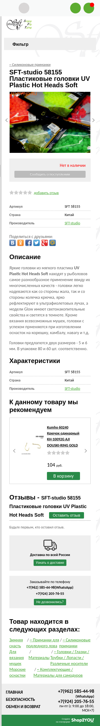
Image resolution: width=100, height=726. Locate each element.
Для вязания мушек (16, 657)
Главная (14, 692)
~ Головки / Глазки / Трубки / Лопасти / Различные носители (69, 657)
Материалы (39, 657)
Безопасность (20, 699)
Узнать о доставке (50, 562)
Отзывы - (48, 506)
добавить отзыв (46, 193)
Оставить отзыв (66, 515)
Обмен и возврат (23, 706)
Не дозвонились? (50, 602)
